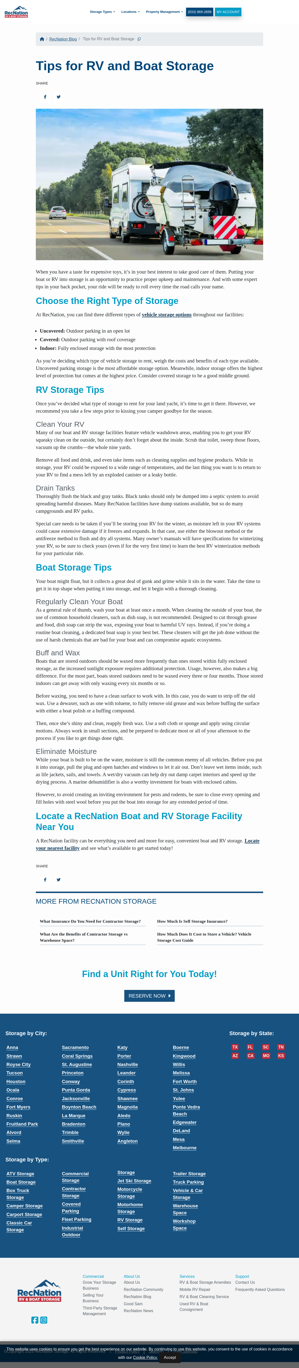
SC (266, 1047)
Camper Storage (24, 1205)
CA (251, 1056)
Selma (13, 1141)
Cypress (126, 1089)
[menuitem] (102, 12)
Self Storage (131, 1228)
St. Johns (183, 1089)
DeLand (181, 1130)
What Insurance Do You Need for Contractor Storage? (90, 921)
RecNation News (138, 1311)
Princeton (73, 1072)
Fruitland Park (22, 1124)
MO (266, 1056)
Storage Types (101, 12)
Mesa (179, 1139)
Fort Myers (18, 1107)
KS (281, 1056)
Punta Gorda (76, 1089)
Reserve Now (149, 996)
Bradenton (73, 1124)
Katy (122, 1047)
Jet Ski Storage (134, 1180)
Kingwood (184, 1056)
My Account (227, 12)
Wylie (123, 1132)
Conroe (14, 1098)
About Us (132, 1282)
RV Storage (130, 1219)
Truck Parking (188, 1182)
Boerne (181, 1047)
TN (280, 1047)
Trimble (70, 1132)
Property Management (163, 12)
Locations (128, 12)
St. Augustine (77, 1064)
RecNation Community (143, 1289)
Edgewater (185, 1122)
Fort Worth (185, 1081)
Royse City (18, 1064)
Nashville (127, 1064)
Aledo (123, 1115)
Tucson (14, 1072)
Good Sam (133, 1304)
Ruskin (14, 1115)
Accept (170, 1357)
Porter (124, 1056)
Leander (126, 1072)
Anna (12, 1047)
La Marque (73, 1115)
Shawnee (127, 1098)
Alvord (13, 1132)
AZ (235, 1056)
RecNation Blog (63, 39)
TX (235, 1047)
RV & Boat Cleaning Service (204, 1297)
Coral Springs (77, 1056)
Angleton (127, 1141)
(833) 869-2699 (199, 12)
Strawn (14, 1056)
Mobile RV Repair (195, 1289)
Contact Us (245, 1282)
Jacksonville (76, 1098)
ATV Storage (20, 1173)
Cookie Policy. (145, 1357)
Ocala (12, 1089)
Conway (71, 1081)
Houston (15, 1081)
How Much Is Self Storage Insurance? (192, 921)
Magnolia (127, 1107)
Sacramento (75, 1047)
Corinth (125, 1081)
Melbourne (185, 1147)
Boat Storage (21, 1182)
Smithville (73, 1141)
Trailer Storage (189, 1173)
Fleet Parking (76, 1219)
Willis (179, 1064)
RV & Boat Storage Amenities (205, 1282)
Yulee (179, 1098)
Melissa (181, 1072)
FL (250, 1047)
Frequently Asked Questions (260, 1289)
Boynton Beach (79, 1107)
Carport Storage (24, 1214)
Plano (123, 1124)
